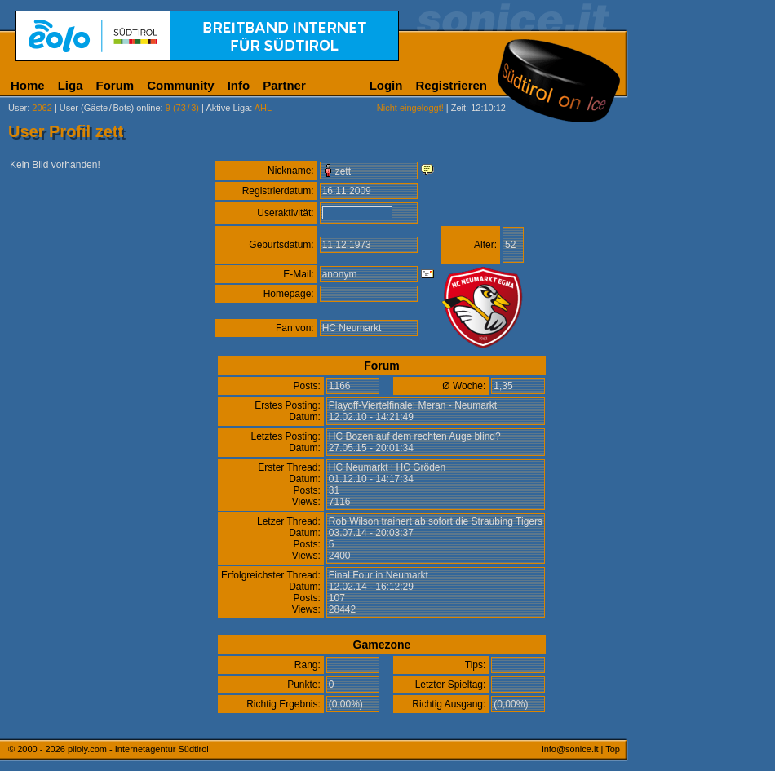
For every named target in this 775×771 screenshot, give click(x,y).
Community (181, 85)
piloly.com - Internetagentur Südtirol (138, 749)
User (17, 108)
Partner (284, 85)
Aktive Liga (228, 108)
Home (28, 85)
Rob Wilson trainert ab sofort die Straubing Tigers (435, 521)
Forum (115, 85)
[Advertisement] (705, 406)
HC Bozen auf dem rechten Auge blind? (415, 436)
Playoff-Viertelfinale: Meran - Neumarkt (413, 405)
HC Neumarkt (352, 328)
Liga (70, 85)
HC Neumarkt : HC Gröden (387, 467)
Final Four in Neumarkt (378, 575)
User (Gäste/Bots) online (110, 108)
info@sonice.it (570, 749)
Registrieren (451, 85)
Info (239, 85)
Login (386, 85)
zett (343, 171)
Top (612, 749)
